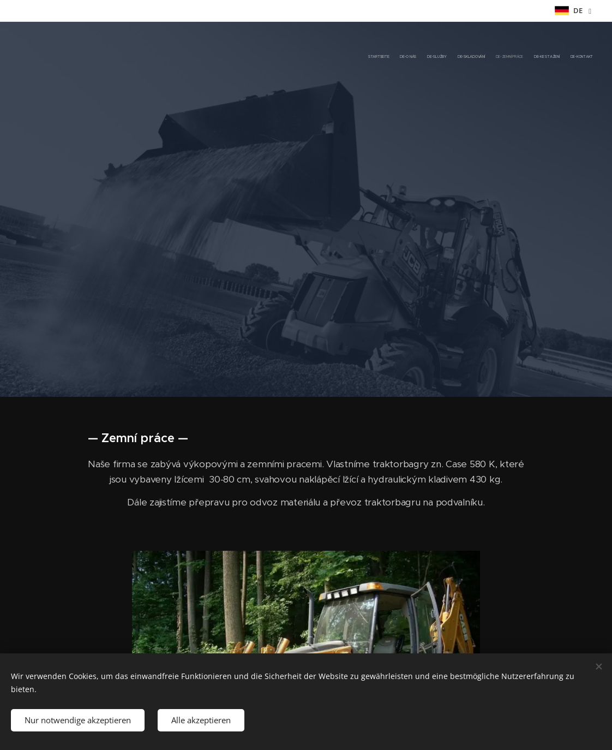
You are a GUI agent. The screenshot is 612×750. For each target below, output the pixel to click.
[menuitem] (529, 57)
